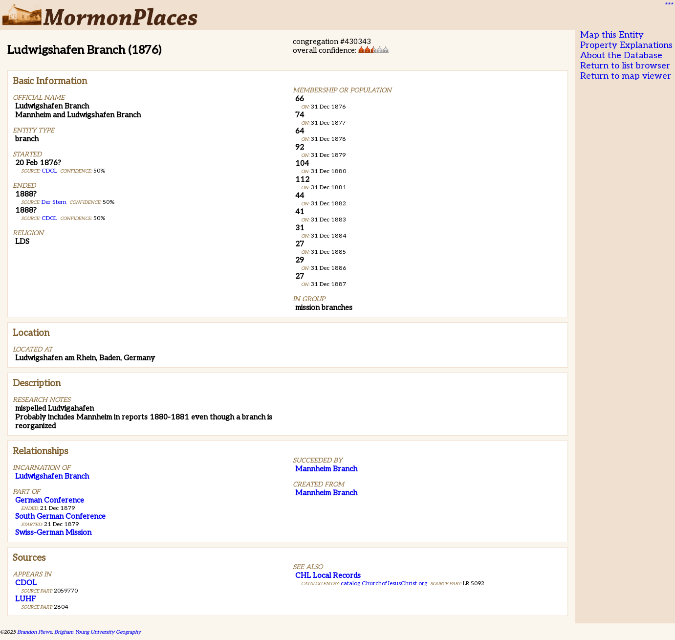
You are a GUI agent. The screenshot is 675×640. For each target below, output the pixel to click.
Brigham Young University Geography (97, 632)
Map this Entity (612, 35)
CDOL (49, 171)
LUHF (25, 599)
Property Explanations (626, 45)
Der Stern (54, 202)
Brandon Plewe (34, 632)
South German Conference (60, 516)
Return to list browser (625, 66)
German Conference (49, 500)
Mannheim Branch (326, 468)
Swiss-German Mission (53, 532)
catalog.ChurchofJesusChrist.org (384, 583)
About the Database (621, 55)
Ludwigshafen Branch (52, 476)
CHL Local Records (328, 575)
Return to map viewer (625, 76)
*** (668, 5)
